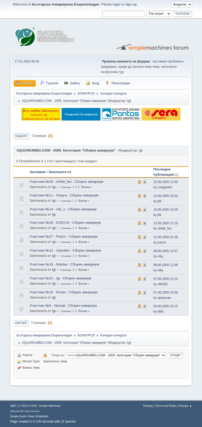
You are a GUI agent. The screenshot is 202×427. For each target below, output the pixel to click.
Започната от (59, 172)
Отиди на (58, 355)
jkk (159, 201)
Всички (85, 187)
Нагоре (21, 323)
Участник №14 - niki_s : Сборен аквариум (63, 209)
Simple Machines (49, 405)
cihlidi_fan (164, 228)
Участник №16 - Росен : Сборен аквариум (63, 292)
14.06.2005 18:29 (165, 209)
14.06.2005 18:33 (165, 196)
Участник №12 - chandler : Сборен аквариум (65, 250)
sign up (131, 4)
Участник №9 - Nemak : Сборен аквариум (63, 306)
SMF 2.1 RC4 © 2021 (23, 405)
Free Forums (32, 411)
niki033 (163, 284)
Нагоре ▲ (185, 405)
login (116, 4)
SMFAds (15, 411)
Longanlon (165, 187)
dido (161, 311)
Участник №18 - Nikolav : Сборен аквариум (64, 264)
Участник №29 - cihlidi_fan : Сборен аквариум (66, 182)
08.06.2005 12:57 (165, 251)
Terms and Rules (165, 405)
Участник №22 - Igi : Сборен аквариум (60, 278)
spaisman (164, 298)
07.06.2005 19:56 (165, 292)
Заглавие (37, 172)
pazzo (162, 242)
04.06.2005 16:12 (165, 306)
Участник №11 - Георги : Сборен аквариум (63, 195)
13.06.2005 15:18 (165, 223)
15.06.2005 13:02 (165, 182)
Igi (128, 101)
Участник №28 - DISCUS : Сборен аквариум (65, 223)
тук (121, 72)
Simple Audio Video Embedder (29, 416)
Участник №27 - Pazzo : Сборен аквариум (63, 236)
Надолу (21, 136)
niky (160, 256)
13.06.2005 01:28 (165, 237)
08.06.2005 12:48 (165, 265)
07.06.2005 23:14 (165, 279)
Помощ (148, 405)
